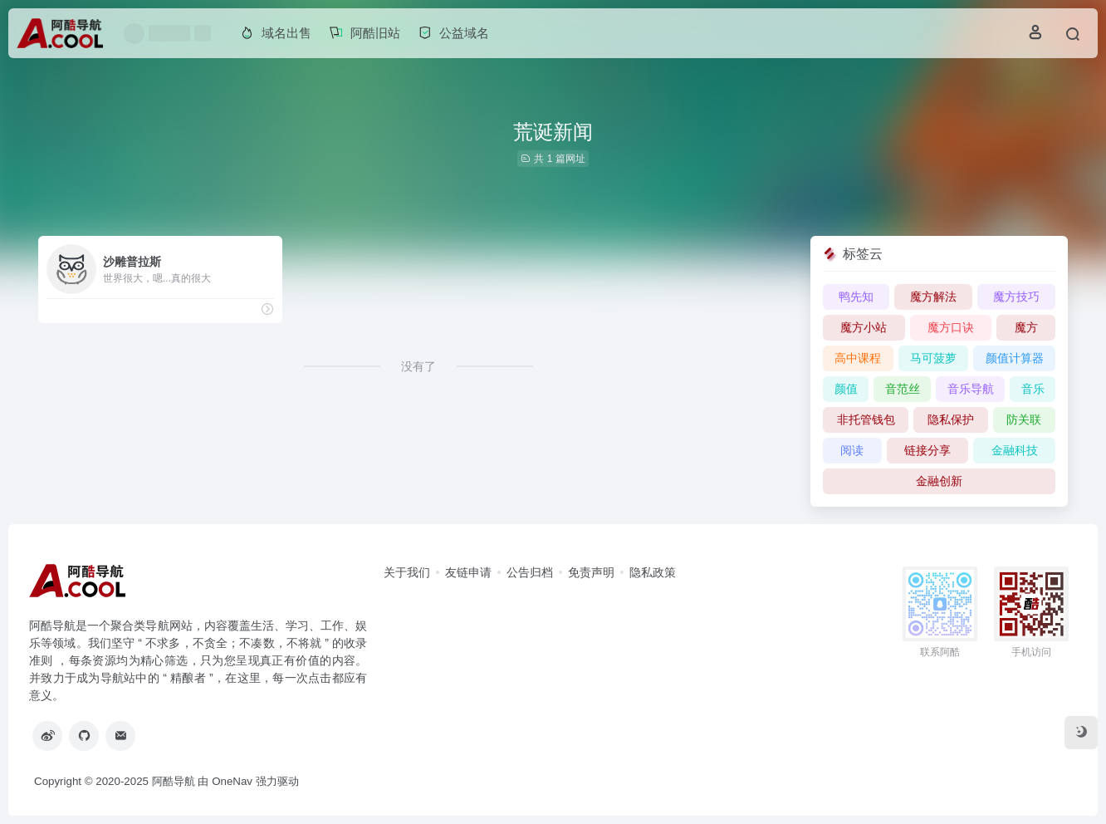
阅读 (852, 450)
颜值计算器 (1015, 358)
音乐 (1033, 388)
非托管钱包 (866, 419)
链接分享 (927, 450)
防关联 (1023, 419)
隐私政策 (652, 572)
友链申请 (468, 572)
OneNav (232, 781)
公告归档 (530, 572)
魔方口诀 (950, 327)
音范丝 (902, 388)
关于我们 (407, 572)
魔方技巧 (1016, 296)
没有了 (418, 366)
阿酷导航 (173, 781)
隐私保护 (950, 419)
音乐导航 (970, 388)
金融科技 (1014, 450)
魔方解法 (933, 296)
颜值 (846, 388)
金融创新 (939, 481)
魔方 (1026, 327)
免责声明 (591, 572)
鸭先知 (856, 296)
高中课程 (857, 358)
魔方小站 (863, 327)
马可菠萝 (933, 358)
